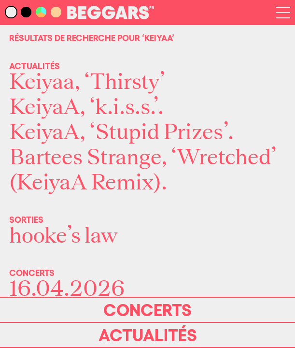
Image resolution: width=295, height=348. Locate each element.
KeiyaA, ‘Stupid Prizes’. (121, 132)
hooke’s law (63, 235)
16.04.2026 (67, 289)
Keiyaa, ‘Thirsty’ (87, 82)
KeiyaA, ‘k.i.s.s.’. (86, 107)
